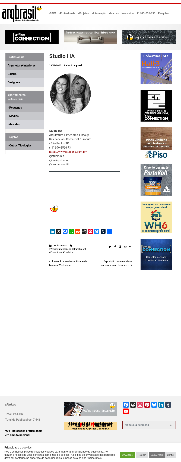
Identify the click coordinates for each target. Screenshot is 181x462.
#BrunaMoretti (79, 249)
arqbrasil (78, 65)
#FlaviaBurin (55, 252)
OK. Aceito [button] (127, 455)
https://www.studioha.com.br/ (68, 151)
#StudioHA (68, 252)
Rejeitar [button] (142, 455)
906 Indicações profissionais (23, 431)
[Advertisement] (27, 197)
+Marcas (114, 13)
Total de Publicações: (19, 419)
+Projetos (83, 13)
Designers (14, 82)
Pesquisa (163, 13)
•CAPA (52, 13)
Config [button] (170, 455)
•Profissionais (67, 13)
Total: (9, 414)
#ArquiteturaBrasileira (60, 249)
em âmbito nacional (17, 435)
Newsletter (128, 13)
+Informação (99, 13)
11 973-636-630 (146, 13)
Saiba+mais (157, 455)
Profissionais (60, 245)
